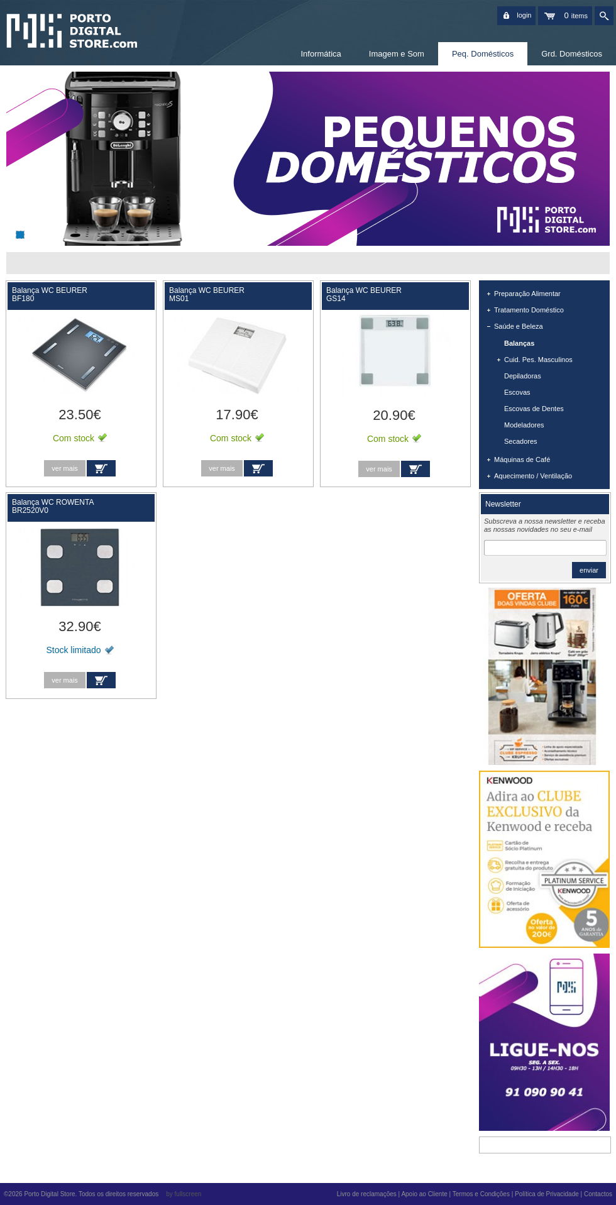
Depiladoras (522, 376)
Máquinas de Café (522, 459)
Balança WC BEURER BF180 (50, 294)
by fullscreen (183, 1194)
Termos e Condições (481, 1194)
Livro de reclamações (367, 1194)
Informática (320, 53)
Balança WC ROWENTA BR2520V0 (54, 506)
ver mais (65, 468)
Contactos (598, 1194)
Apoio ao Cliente (424, 1194)
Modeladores (524, 425)
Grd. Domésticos (571, 53)
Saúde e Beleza (518, 326)
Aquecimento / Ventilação (533, 476)
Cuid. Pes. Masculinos (538, 359)
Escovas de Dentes (534, 408)
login (524, 15)
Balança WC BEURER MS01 (207, 294)
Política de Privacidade (547, 1194)
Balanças (519, 343)
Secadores (520, 441)
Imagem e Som (396, 53)
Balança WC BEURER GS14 (364, 294)
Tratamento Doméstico (529, 310)
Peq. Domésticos (483, 53)
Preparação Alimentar (527, 293)
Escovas (517, 392)
